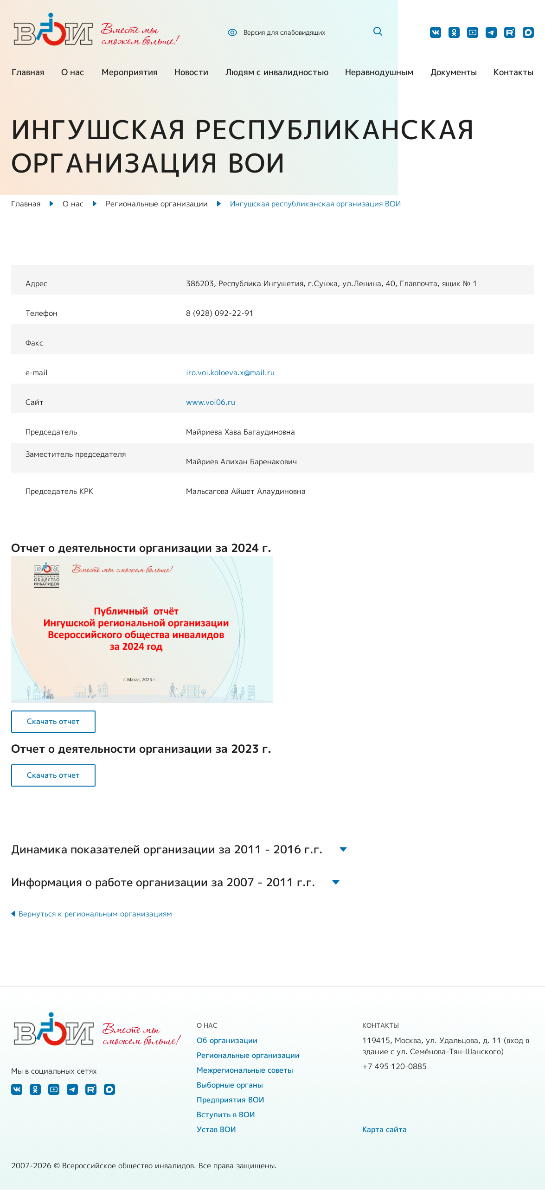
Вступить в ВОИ (226, 1116)
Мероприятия (129, 74)
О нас (72, 74)
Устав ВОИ (216, 1131)
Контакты (514, 74)
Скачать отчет (53, 722)
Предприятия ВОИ (230, 1101)
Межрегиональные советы (245, 1071)
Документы (453, 74)
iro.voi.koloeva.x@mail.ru (230, 373)
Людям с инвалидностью (276, 74)
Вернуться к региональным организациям (95, 915)
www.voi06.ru (210, 402)
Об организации (227, 1042)
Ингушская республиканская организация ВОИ (315, 204)
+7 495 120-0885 (394, 1068)
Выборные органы (230, 1086)
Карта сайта (384, 1131)
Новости (191, 74)
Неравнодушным (380, 74)
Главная (27, 74)
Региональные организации (157, 204)
